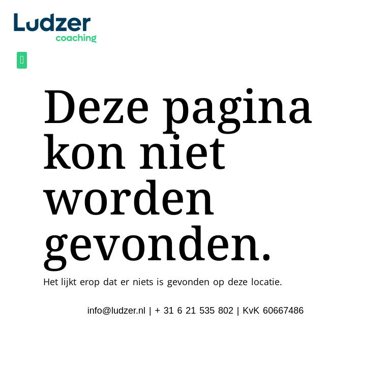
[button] (21, 60)
